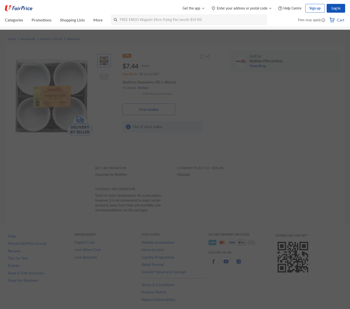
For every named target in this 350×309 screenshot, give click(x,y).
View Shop (258, 66)
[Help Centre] (289, 8)
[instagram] (239, 264)
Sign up (315, 8)
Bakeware (73, 38)
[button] (323, 20)
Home (12, 38)
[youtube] (226, 264)
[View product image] (104, 60)
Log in (336, 8)
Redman (143, 88)
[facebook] (213, 264)
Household (28, 38)
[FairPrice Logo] (19, 8)
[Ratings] (148, 94)
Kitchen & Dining (51, 38)
